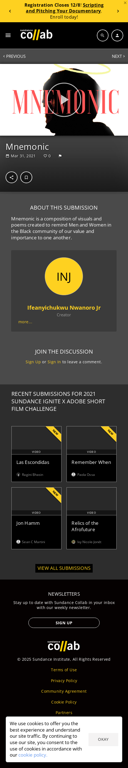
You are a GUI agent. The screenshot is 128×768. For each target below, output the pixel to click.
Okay (103, 739)
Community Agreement (64, 691)
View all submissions (64, 568)
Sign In (54, 361)
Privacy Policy (64, 680)
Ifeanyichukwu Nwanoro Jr (64, 308)
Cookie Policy (64, 702)
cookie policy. (32, 755)
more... (25, 321)
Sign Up (33, 361)
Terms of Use (64, 669)
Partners (64, 712)
